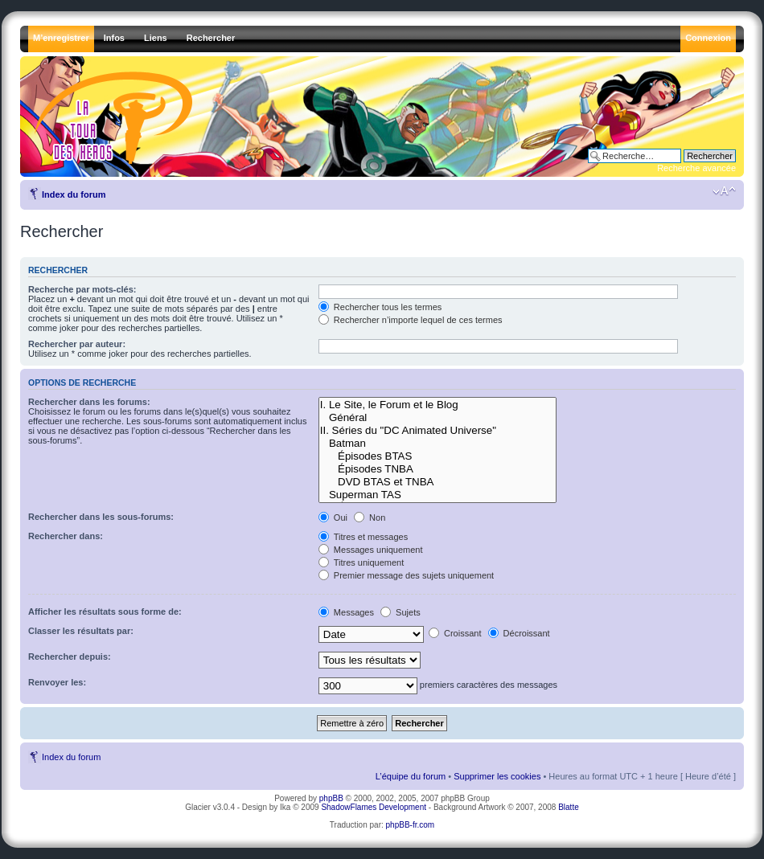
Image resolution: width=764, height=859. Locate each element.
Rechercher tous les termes (380, 307)
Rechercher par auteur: (76, 344)
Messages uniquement (370, 549)
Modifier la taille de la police (724, 191)
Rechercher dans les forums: (89, 402)
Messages (346, 612)
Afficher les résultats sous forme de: (105, 611)
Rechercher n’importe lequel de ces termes (410, 320)
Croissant (455, 633)
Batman (437, 443)
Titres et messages (363, 537)
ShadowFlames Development (373, 807)
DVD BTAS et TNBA (437, 482)
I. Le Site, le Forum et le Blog (437, 405)
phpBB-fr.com (410, 824)
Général (437, 417)
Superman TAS (437, 495)
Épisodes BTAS (437, 456)
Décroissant (519, 633)
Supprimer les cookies (497, 776)
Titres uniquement (361, 562)
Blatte (568, 807)
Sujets (400, 612)
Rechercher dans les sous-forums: (101, 517)
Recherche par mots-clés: (82, 289)
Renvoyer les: (57, 682)
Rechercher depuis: (69, 656)
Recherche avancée (696, 168)
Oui (332, 517)
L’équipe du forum (411, 776)
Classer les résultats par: (80, 631)
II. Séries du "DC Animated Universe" (437, 430)
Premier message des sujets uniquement (406, 575)
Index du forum (73, 194)
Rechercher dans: (65, 536)
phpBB (331, 798)
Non (369, 517)
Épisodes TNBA (437, 469)
